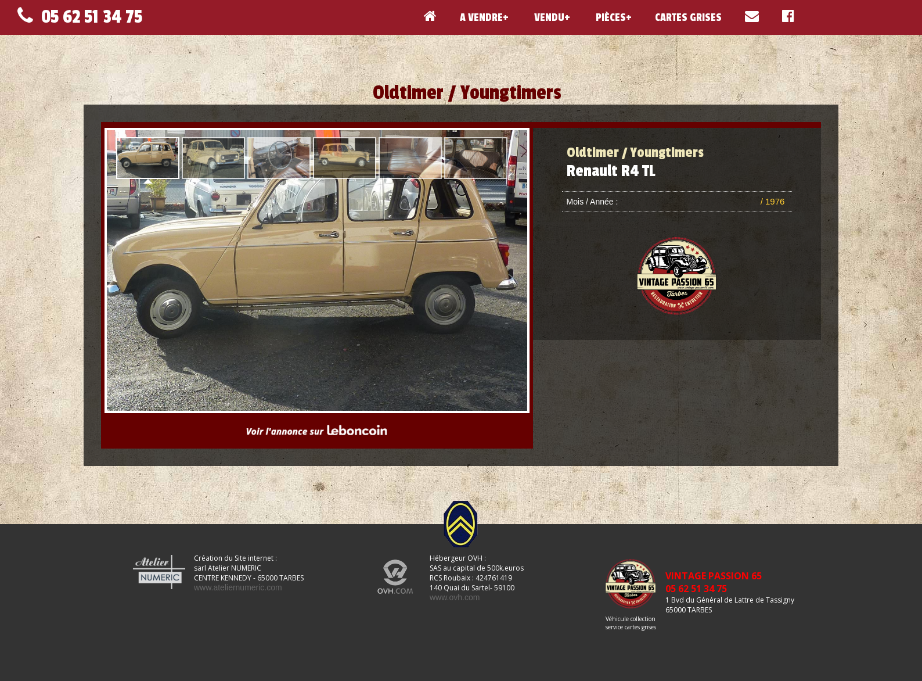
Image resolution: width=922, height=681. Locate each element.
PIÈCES (609, 17)
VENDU (548, 17)
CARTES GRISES (688, 17)
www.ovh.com (455, 597)
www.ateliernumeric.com (238, 587)
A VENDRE (481, 17)
